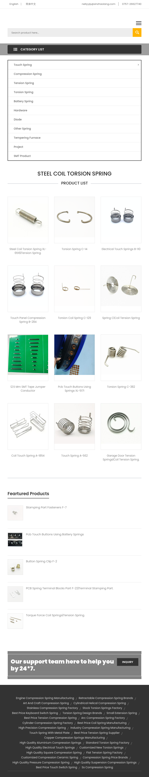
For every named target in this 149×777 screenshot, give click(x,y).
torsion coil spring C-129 (74, 318)
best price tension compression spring (50, 718)
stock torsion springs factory (102, 708)
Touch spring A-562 (74, 456)
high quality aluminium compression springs (50, 743)
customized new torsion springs (101, 747)
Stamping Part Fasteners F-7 (46, 507)
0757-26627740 (131, 4)
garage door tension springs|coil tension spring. (121, 457)
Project (18, 147)
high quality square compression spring (53, 753)
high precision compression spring (42, 728)
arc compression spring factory (103, 718)
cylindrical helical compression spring (100, 703)
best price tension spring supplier (97, 733)
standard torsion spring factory (107, 743)
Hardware (20, 110)
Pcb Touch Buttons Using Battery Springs (55, 534)
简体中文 (31, 4)
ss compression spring (97, 767)
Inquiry (127, 662)
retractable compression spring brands (106, 698)
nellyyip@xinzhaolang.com (98, 4)
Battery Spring (23, 101)
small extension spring (122, 713)
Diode (18, 119)
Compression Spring (28, 74)
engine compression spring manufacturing (45, 698)
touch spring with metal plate (49, 733)
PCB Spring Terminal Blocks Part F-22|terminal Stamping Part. (69, 588)
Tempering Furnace (27, 138)
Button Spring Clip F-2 (41, 561)
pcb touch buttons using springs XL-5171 (74, 389)
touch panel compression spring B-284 (27, 320)
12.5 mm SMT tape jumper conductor (27, 389)
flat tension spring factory (104, 753)
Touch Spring (76, 64)
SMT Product (22, 156)
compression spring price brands (105, 757)
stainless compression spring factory (52, 708)
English (14, 4)
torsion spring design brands (82, 713)
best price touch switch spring (56, 767)
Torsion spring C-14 (74, 249)
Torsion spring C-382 (121, 387)
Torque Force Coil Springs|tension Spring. (55, 615)
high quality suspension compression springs (105, 762)
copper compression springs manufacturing (74, 738)
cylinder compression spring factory (48, 723)
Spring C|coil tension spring (121, 318)
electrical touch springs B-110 (121, 249)
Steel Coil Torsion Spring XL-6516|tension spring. (28, 251)
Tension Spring (24, 83)
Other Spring (22, 129)
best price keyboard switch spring (35, 713)
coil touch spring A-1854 (28, 456)
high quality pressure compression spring (40, 762)
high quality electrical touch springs (50, 747)
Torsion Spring (23, 92)
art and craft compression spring (46, 703)
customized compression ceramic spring (49, 757)
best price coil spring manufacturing (101, 723)
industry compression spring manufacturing (100, 728)
